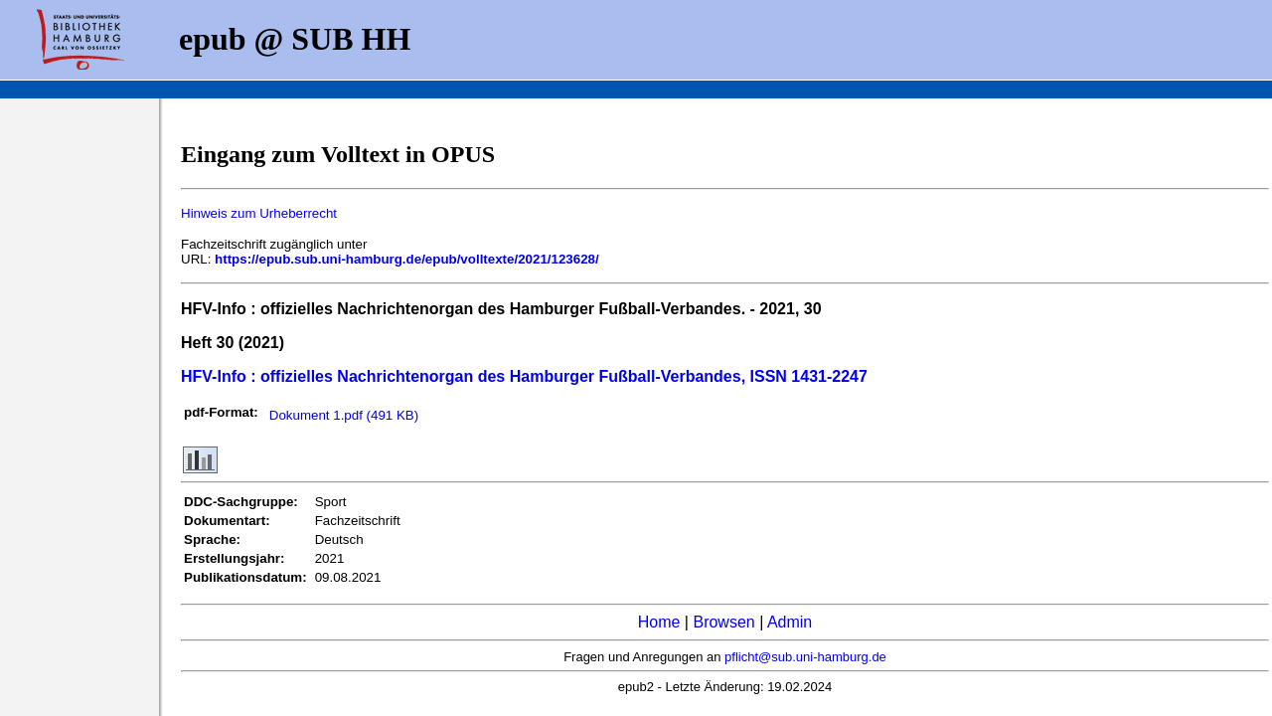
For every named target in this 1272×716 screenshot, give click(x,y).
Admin (789, 622)
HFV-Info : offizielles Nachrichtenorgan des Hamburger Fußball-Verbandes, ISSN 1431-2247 (524, 376)
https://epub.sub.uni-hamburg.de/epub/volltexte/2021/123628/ (407, 259)
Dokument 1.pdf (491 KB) (343, 415)
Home (659, 622)
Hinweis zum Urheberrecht (259, 213)
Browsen (723, 622)
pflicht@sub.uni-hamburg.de (805, 656)
